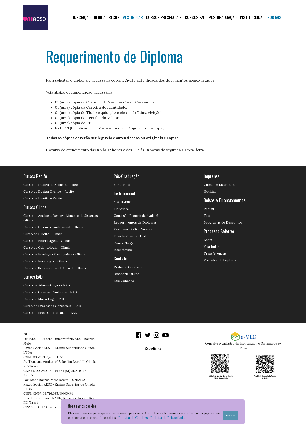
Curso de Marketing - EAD (43, 299)
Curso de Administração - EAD (46, 285)
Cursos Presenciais (164, 17)
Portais (274, 17)
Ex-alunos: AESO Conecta (133, 229)
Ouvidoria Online (126, 274)
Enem (208, 240)
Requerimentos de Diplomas (135, 222)
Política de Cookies (133, 418)
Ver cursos (122, 185)
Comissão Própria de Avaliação (137, 216)
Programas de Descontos (223, 222)
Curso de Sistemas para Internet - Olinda (54, 268)
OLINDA (99, 17)
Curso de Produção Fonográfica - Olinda (54, 254)
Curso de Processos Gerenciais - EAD (52, 306)
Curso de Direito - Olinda (42, 234)
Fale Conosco (124, 281)
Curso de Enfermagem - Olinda (46, 241)
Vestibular (133, 17)
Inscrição (82, 17)
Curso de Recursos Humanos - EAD (50, 313)
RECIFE (114, 17)
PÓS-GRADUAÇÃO (223, 17)
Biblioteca (121, 209)
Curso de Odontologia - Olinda (46, 247)
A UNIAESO (122, 202)
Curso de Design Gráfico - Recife (48, 191)
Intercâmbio (123, 250)
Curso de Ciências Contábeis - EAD (50, 292)
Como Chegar (124, 243)
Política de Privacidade (167, 418)
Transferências (215, 253)
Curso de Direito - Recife (42, 198)
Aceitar (230, 415)
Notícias (210, 191)
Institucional (252, 17)
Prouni (209, 209)
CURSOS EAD (195, 17)
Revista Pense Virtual (130, 236)
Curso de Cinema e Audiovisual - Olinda (53, 227)
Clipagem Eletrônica (219, 185)
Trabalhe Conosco (128, 267)
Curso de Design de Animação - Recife (52, 185)
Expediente (153, 348)
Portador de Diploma (220, 260)
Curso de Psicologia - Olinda (45, 261)
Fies (207, 216)
